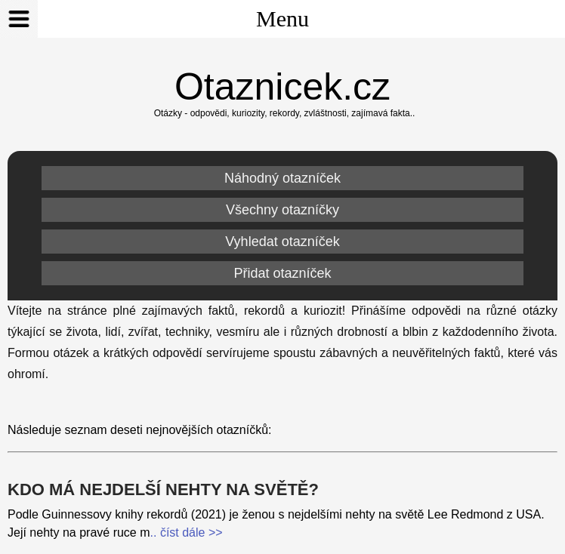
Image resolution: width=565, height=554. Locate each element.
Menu (154, 19)
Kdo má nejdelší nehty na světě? (163, 489)
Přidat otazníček (282, 273)
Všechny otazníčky (282, 209)
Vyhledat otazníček (282, 241)
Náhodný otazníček (282, 178)
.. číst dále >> (186, 532)
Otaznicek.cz (282, 87)
